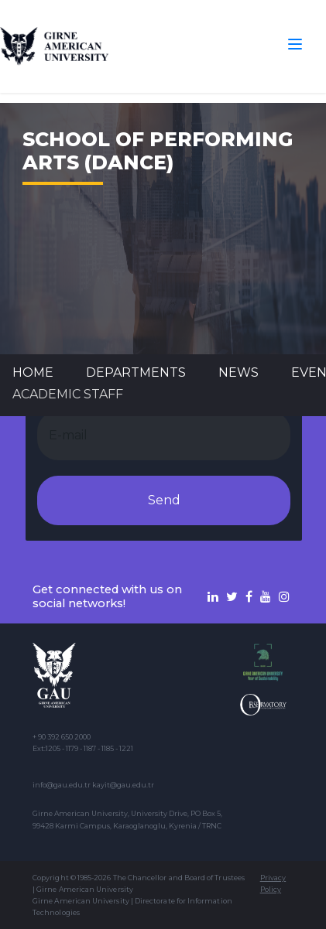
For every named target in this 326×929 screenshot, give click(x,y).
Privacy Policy (273, 883)
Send (164, 500)
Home (32, 372)
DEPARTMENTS (136, 372)
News (238, 372)
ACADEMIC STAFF (67, 394)
